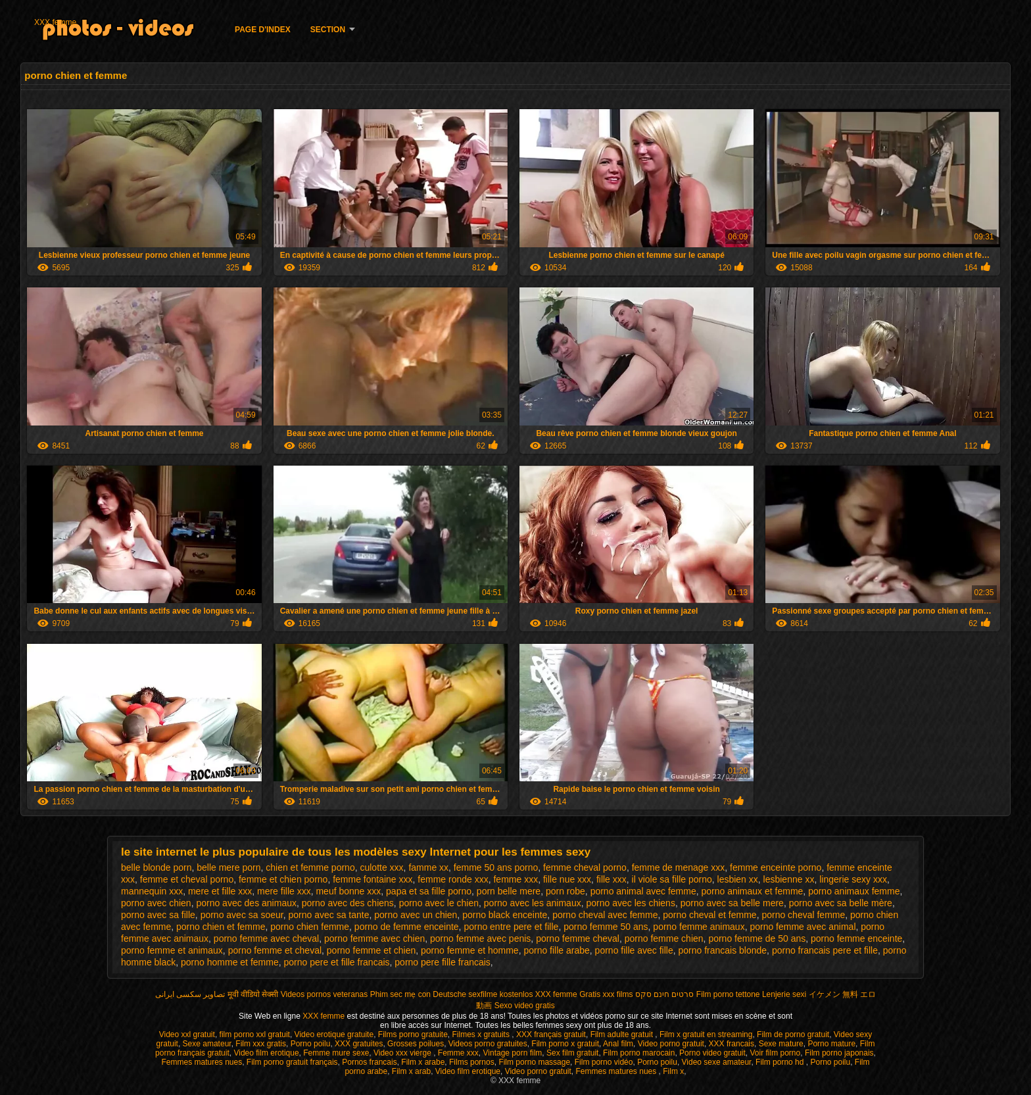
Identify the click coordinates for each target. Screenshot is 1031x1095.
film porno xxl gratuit (255, 1034)
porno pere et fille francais (336, 962)
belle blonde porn (156, 867)
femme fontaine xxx (372, 879)
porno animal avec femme (643, 891)
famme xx (428, 867)
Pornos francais (369, 1062)
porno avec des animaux (246, 903)
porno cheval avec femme (605, 915)
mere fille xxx (284, 891)
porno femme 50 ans (605, 926)
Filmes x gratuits (482, 1034)
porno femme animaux (698, 926)
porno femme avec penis (480, 938)
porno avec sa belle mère (840, 903)
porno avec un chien (415, 915)
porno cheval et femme (709, 915)
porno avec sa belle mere (732, 903)
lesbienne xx (789, 879)
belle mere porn (228, 867)
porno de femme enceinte (406, 926)
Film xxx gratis (260, 1043)
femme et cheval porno (186, 879)
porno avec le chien (439, 903)
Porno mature (831, 1043)
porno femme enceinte (856, 938)
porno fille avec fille (634, 950)
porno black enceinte (504, 915)
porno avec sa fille (158, 915)
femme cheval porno (585, 867)
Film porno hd (780, 1062)
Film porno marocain (639, 1053)
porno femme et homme (470, 950)
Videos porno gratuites (487, 1043)
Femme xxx (458, 1053)
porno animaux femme (853, 891)
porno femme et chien (371, 950)
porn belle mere (508, 891)
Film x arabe (422, 1062)
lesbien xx (737, 879)
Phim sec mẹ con (400, 994)
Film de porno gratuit (793, 1034)
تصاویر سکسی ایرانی (190, 994)
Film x (673, 1071)
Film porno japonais (839, 1053)
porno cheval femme (803, 915)
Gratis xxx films (606, 994)
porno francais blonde (722, 950)
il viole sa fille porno (672, 879)
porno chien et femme (220, 926)
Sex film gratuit (572, 1053)
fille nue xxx (567, 879)
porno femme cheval (577, 938)
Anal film (618, 1043)
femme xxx (515, 879)
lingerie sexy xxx (853, 879)
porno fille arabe (556, 950)
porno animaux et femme (752, 891)
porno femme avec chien (374, 938)
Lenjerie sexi (784, 994)
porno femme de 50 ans (756, 938)
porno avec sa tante (329, 915)
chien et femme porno (310, 867)
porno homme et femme (230, 962)
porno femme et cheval (275, 950)
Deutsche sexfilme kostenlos (483, 994)
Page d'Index (263, 29)
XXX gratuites (359, 1043)
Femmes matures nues (201, 1062)
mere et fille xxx (220, 891)
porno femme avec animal (802, 926)
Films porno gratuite (413, 1034)
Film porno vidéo (604, 1062)
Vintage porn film (512, 1053)
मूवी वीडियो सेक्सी (253, 994)
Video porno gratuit (671, 1043)
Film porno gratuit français (292, 1062)
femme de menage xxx (678, 867)
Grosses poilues (415, 1043)
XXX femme (55, 22)
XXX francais (731, 1043)
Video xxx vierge (403, 1053)
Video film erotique (266, 1053)
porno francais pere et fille (825, 950)
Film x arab (411, 1071)
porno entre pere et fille (511, 926)
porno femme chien (664, 938)
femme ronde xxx (453, 879)
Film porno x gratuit (565, 1043)
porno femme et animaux (172, 950)
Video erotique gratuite (334, 1034)
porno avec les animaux (532, 903)
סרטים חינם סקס (664, 994)
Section (327, 29)
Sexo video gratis (524, 1005)
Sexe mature (781, 1043)
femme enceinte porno (775, 867)
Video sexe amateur (717, 1062)
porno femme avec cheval (266, 938)
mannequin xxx (152, 891)
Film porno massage (534, 1062)
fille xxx (611, 879)
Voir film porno (775, 1053)
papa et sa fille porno (428, 891)
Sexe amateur (207, 1043)
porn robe (565, 891)
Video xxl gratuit (187, 1034)
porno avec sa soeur (242, 915)
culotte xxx (381, 867)
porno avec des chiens (348, 903)
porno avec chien (156, 903)
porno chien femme (309, 926)
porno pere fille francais (443, 962)
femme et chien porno (283, 879)
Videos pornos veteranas (324, 994)
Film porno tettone (728, 994)
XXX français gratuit (551, 1034)
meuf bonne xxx (348, 891)
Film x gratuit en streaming (705, 1034)
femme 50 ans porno (496, 867)
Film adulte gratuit (623, 1034)
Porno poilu (311, 1043)
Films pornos (471, 1062)
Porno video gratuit (712, 1053)
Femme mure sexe (336, 1053)
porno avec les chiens (630, 903)
